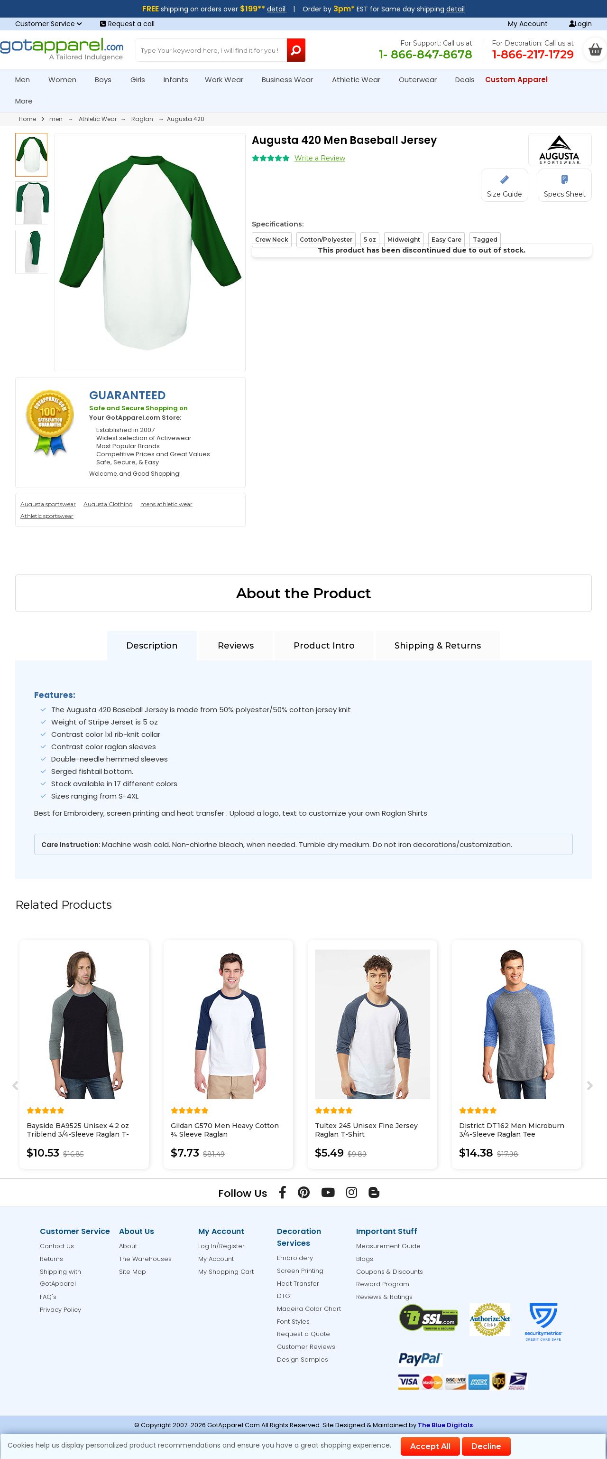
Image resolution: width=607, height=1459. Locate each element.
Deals (465, 80)
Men (26, 80)
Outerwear (422, 80)
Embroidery (295, 1257)
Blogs (364, 1258)
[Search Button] (296, 50)
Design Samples (302, 1359)
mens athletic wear (166, 504)
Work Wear (228, 80)
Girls (141, 80)
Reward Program (382, 1284)
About (128, 1246)
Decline (486, 1446)
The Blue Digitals (445, 1425)
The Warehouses (145, 1258)
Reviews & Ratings (384, 1296)
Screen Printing (300, 1270)
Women (66, 80)
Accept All (430, 1446)
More (28, 101)
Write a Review (319, 158)
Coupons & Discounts (389, 1271)
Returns (51, 1258)
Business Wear (291, 80)
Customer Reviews (306, 1346)
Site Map (132, 1271)
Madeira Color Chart (309, 1308)
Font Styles (293, 1321)
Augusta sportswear (48, 504)
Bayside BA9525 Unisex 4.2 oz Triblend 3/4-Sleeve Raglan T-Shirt (78, 1134)
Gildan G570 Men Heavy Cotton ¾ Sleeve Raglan (225, 1130)
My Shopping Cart (226, 1271)
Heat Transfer (298, 1283)
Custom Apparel (520, 80)
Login (580, 23)
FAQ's (48, 1296)
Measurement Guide (388, 1246)
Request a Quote (303, 1333)
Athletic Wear (360, 80)
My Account (528, 23)
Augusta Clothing (108, 504)
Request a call (127, 23)
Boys (107, 80)
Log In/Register (221, 1246)
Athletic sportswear (47, 515)
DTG (283, 1295)
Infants (179, 80)
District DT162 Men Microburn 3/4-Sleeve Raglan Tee (511, 1130)
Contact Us (57, 1246)
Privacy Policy (60, 1309)
